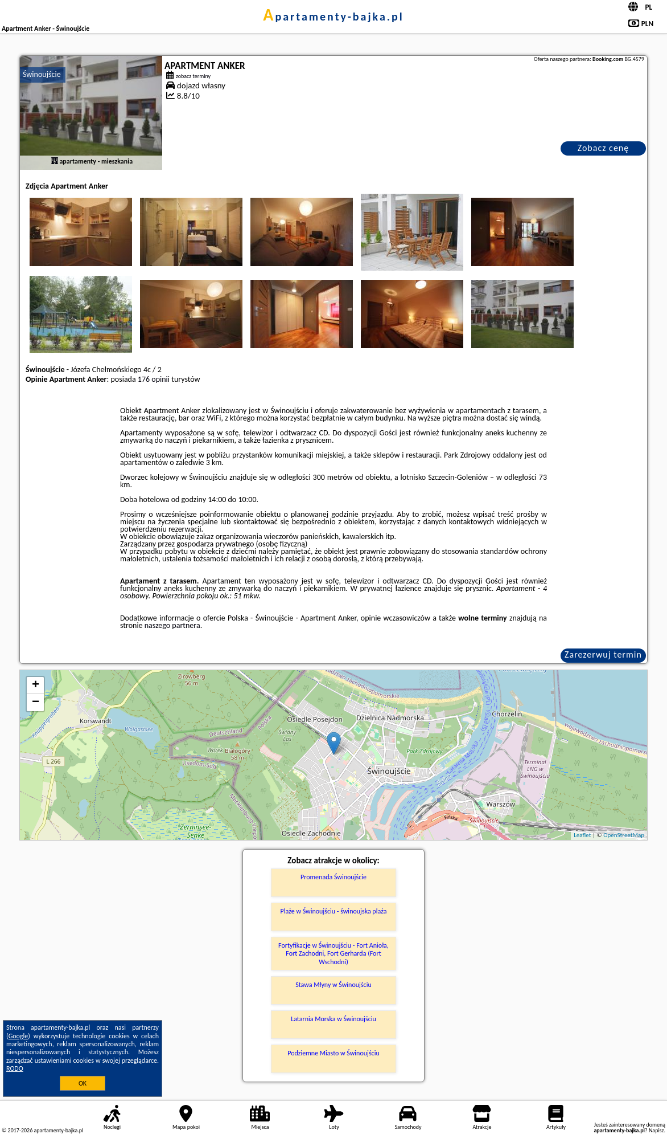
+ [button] (35, 685)
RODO (14, 1068)
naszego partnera (172, 625)
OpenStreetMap (623, 835)
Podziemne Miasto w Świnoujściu (333, 1053)
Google (18, 1036)
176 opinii (154, 379)
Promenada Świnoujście (333, 877)
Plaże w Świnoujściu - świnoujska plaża (334, 911)
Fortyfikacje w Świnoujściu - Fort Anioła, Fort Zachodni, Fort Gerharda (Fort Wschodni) (333, 953)
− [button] (35, 702)
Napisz (656, 1130)
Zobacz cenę (603, 147)
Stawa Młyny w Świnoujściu (333, 985)
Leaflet (582, 835)
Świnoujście (42, 74)
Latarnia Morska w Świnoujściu (333, 1019)
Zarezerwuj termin (603, 654)
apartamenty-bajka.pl (333, 16)
